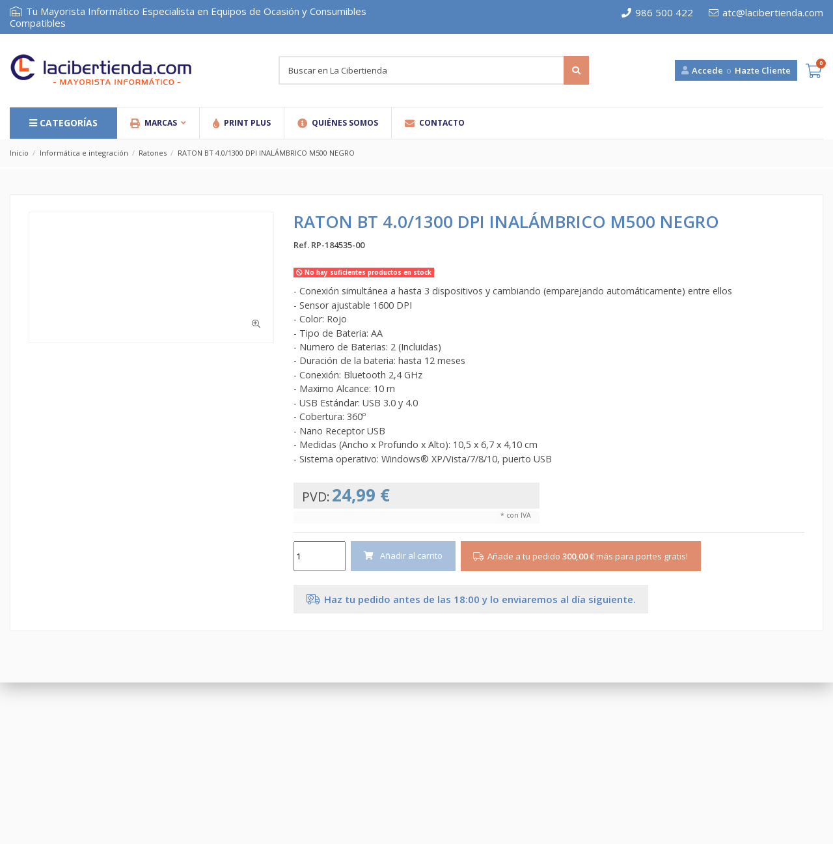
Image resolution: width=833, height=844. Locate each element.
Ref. (301, 245)
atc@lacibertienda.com (766, 12)
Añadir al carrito (403, 555)
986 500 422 (657, 12)
